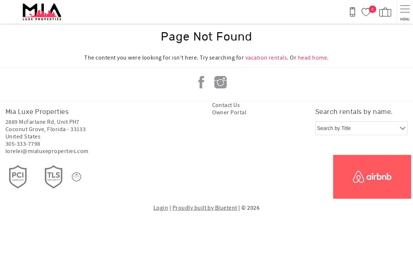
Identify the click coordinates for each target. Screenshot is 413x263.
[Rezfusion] (76, 176)
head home (312, 57)
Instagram (220, 82)
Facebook (201, 82)
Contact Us (226, 105)
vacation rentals (266, 57)
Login (160, 207)
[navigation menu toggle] (405, 12)
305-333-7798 (22, 144)
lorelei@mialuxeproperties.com (47, 151)
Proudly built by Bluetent (204, 207)
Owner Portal (229, 112)
